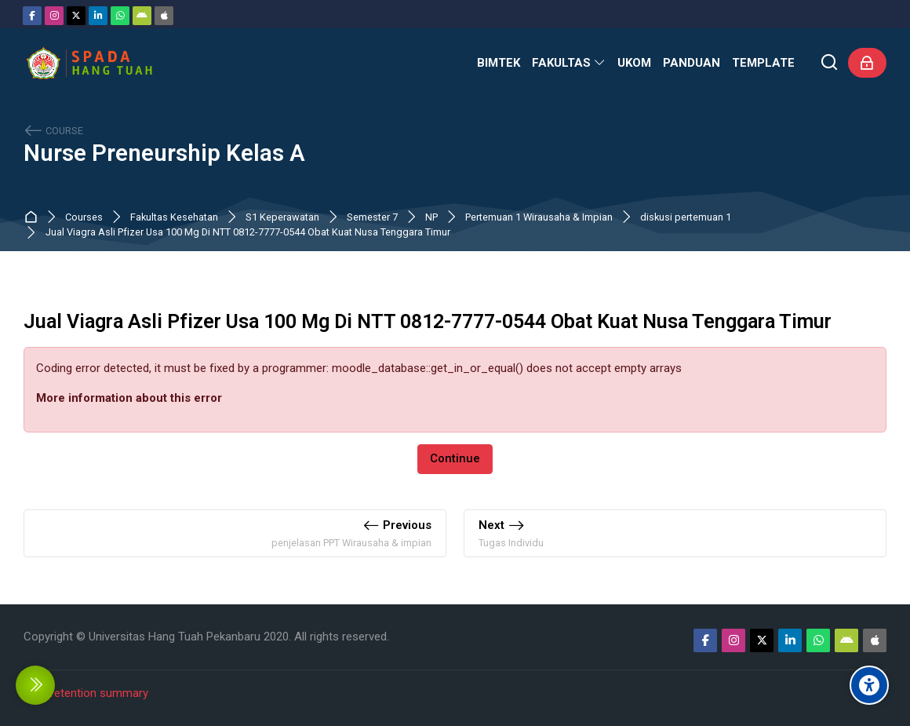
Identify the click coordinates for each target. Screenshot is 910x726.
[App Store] (164, 15)
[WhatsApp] (120, 15)
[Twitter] (76, 15)
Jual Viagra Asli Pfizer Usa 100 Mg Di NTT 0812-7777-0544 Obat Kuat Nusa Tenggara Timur (248, 233)
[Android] (142, 15)
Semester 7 (372, 218)
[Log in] (867, 63)
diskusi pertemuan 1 (685, 218)
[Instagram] (54, 15)
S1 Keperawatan (282, 218)
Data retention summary (86, 693)
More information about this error (129, 398)
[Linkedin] (98, 15)
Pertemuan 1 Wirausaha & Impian (539, 218)
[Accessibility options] (869, 685)
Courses (84, 218)
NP (431, 218)
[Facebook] (32, 15)
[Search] (829, 63)
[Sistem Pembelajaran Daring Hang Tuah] (89, 63)
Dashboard (34, 217)
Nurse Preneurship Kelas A (164, 153)
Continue (455, 458)
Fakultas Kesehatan (174, 218)
